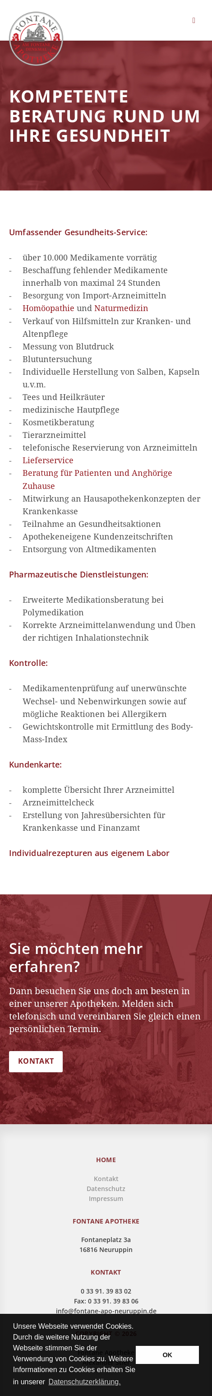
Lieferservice (48, 460)
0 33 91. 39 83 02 (106, 1291)
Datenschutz (106, 1188)
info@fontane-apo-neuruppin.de (106, 1311)
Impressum (106, 1198)
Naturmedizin (121, 307)
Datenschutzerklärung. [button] (85, 1382)
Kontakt (106, 1178)
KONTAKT (36, 1061)
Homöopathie (48, 307)
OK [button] (167, 1355)
